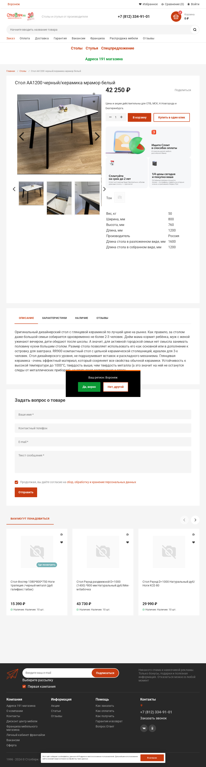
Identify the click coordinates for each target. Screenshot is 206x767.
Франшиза (97, 38)
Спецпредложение (117, 48)
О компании (14, 711)
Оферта (11, 745)
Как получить (105, 716)
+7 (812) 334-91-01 (134, 16)
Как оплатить (105, 711)
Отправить (25, 492)
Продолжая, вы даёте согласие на (78, 482)
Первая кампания (42, 687)
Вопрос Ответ (105, 726)
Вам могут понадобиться (30, 518)
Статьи (56, 711)
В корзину (139, 117)
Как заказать (105, 705)
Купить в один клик (171, 117)
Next (97, 136)
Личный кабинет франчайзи (25, 735)
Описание (26, 318)
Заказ (10, 38)
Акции (55, 705)
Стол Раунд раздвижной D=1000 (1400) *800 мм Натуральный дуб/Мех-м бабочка (103, 585)
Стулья (92, 48)
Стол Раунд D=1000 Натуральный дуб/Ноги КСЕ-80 (169, 583)
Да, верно (89, 386)
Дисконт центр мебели (21, 721)
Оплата (25, 38)
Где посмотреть (46, 564)
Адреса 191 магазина (104, 59)
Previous (21, 136)
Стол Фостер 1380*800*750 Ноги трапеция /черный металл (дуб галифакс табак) (33, 585)
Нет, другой (116, 386)
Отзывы (148, 38)
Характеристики (54, 318)
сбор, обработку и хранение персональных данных (101, 482)
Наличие (81, 318)
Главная (10, 71)
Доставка (42, 38)
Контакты (13, 716)
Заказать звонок (153, 718)
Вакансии (78, 38)
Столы (77, 48)
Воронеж (14, 4)
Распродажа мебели (124, 38)
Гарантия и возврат (109, 721)
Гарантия (60, 38)
